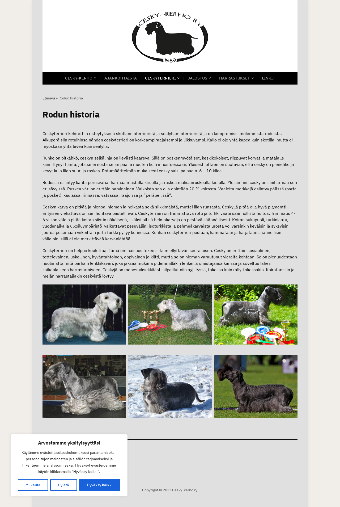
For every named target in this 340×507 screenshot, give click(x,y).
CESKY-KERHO (78, 78)
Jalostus (197, 78)
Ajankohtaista (120, 78)
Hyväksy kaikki (100, 485)
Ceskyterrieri (160, 78)
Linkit (268, 78)
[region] (69, 465)
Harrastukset (234, 78)
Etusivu (48, 98)
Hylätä (63, 485)
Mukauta (33, 485)
